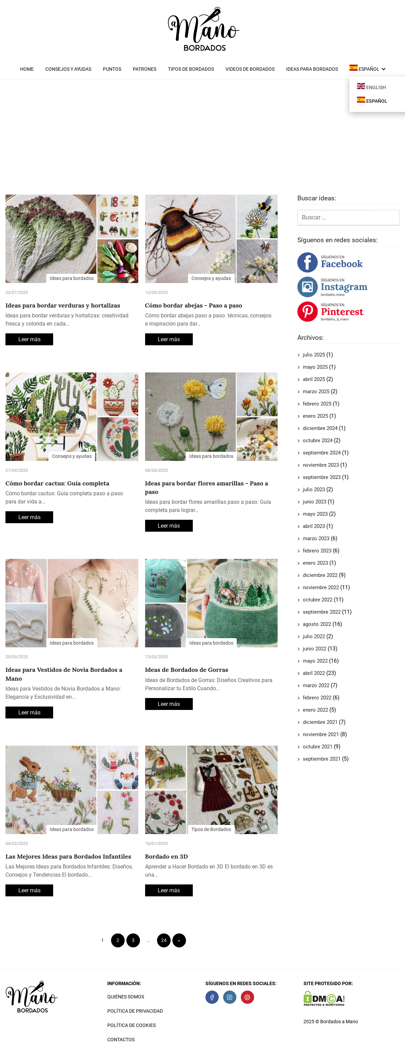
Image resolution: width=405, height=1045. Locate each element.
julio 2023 (314, 489)
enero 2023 (315, 563)
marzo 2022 (316, 685)
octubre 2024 (317, 440)
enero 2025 (315, 416)
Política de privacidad (135, 1011)
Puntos (112, 69)
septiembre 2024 (322, 453)
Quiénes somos (125, 996)
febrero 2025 (317, 404)
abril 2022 (314, 673)
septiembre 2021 (322, 759)
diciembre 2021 (320, 722)
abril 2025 (314, 379)
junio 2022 (314, 649)
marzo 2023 (316, 538)
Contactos (121, 1039)
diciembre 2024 (320, 428)
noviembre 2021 (321, 734)
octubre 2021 (317, 747)
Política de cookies (131, 1025)
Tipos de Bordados (191, 69)
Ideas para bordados (312, 69)
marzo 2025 (316, 391)
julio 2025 (314, 355)
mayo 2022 (315, 661)
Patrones (144, 69)
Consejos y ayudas (68, 69)
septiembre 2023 (322, 477)
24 (164, 940)
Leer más (29, 339)
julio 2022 (314, 636)
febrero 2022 (317, 698)
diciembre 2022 (320, 575)
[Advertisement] (202, 140)
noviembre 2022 (321, 587)
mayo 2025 (315, 367)
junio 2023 (314, 502)
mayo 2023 (315, 514)
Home (27, 69)
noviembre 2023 (321, 465)
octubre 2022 (317, 600)
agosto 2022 (317, 624)
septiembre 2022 (322, 612)
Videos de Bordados (250, 69)
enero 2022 (315, 710)
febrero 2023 (317, 551)
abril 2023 (314, 526)
